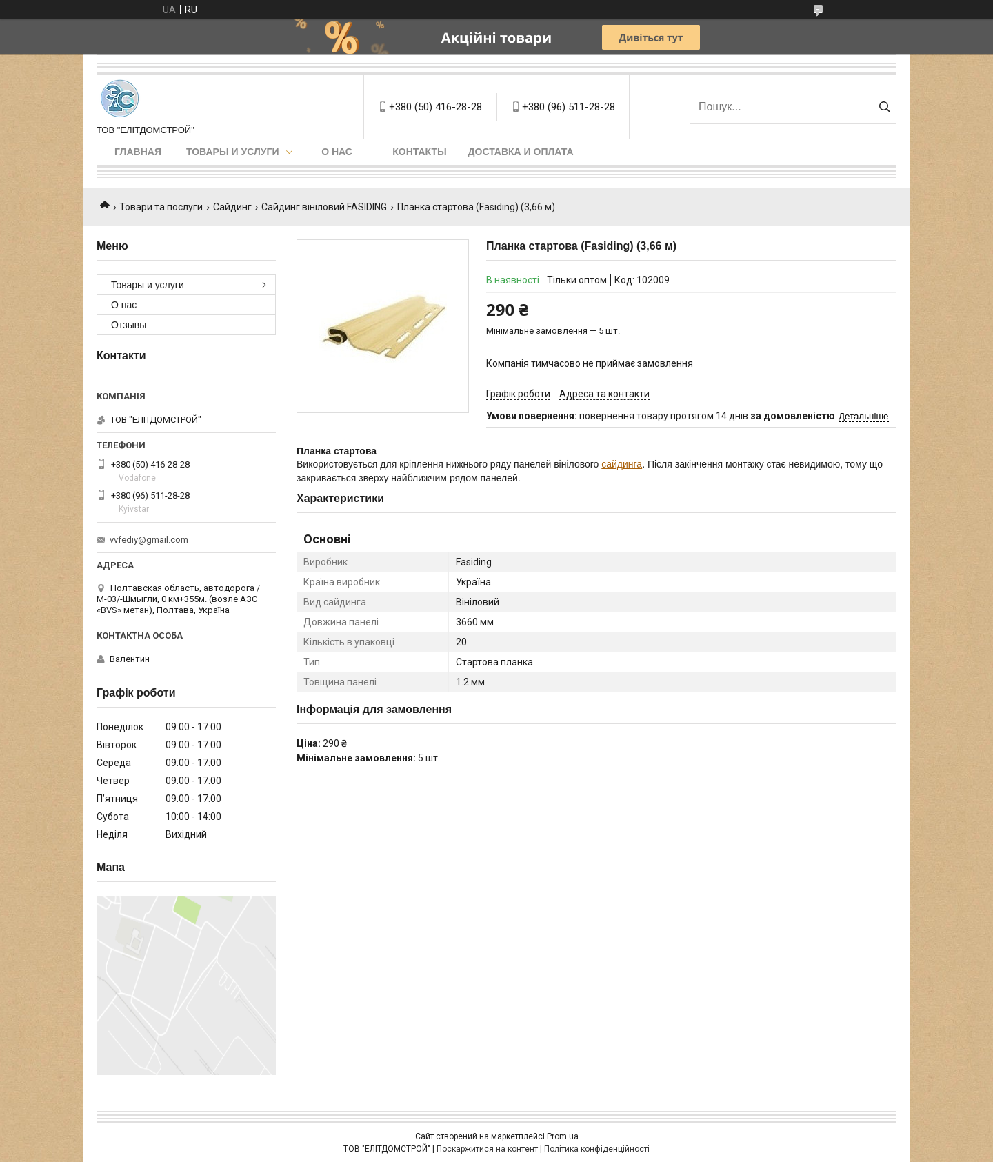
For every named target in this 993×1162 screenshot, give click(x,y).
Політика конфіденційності (597, 1149)
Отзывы (128, 324)
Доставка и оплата (521, 151)
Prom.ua (563, 1136)
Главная (137, 151)
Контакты (419, 151)
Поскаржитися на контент (487, 1149)
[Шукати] (884, 107)
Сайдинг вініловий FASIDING (324, 206)
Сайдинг (232, 206)
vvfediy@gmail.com (149, 539)
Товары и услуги (232, 151)
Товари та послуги (161, 206)
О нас (336, 151)
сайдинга (621, 464)
